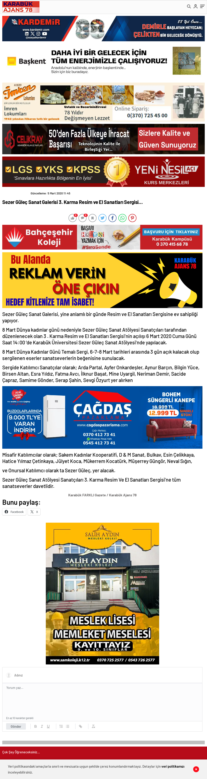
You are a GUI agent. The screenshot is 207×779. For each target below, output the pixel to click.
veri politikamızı (172, 766)
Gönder (16, 726)
